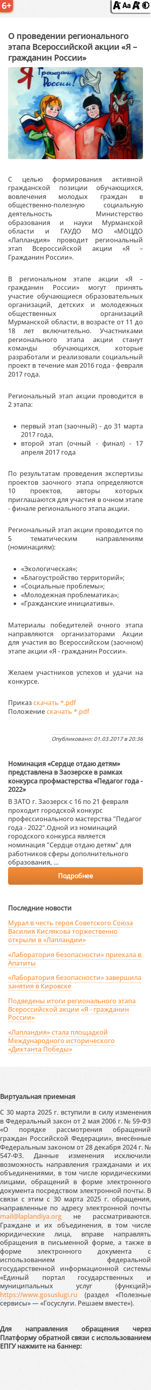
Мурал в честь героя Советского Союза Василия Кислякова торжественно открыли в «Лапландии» (70, 931)
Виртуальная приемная (37, 1096)
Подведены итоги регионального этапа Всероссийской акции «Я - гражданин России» (72, 1009)
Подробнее (75, 875)
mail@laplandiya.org (31, 1216)
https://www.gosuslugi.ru (38, 1294)
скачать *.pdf (54, 702)
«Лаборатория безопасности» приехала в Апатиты (74, 959)
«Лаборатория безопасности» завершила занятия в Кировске (74, 981)
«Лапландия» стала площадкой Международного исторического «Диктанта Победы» (61, 1041)
